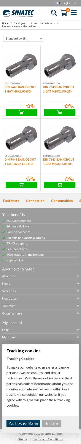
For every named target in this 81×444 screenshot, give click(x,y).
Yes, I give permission (23, 423)
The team (8, 306)
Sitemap (23, 439)
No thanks (52, 423)
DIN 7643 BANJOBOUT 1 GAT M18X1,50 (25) (60, 82)
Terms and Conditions (48, 439)
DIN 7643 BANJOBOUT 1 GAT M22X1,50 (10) (21, 155)
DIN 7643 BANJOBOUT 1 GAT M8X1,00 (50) (21, 82)
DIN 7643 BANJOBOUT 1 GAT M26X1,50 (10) (60, 155)
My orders (9, 337)
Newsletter (10, 298)
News (6, 283)
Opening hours (12, 313)
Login (6, 330)
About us (8, 276)
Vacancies (9, 291)
